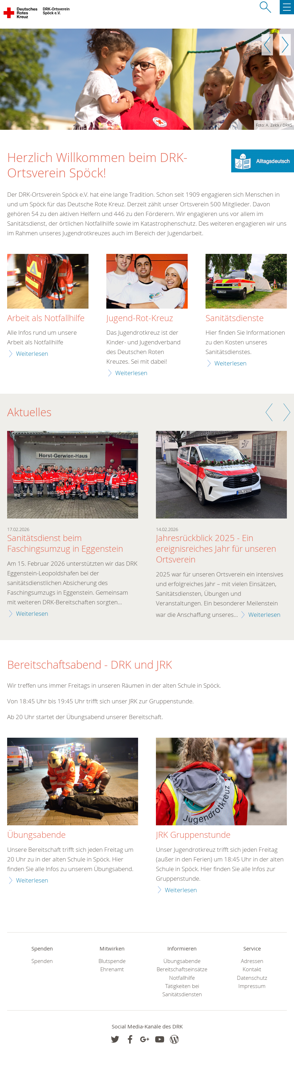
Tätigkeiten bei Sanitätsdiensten (182, 990)
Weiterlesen (32, 353)
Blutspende (112, 961)
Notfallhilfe (182, 977)
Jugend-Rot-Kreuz (139, 318)
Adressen (252, 961)
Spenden (42, 961)
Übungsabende (182, 961)
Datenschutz (252, 977)
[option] (147, 79)
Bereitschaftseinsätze (182, 969)
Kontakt (252, 969)
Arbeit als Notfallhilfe (46, 318)
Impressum (251, 986)
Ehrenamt (112, 969)
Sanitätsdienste (235, 318)
